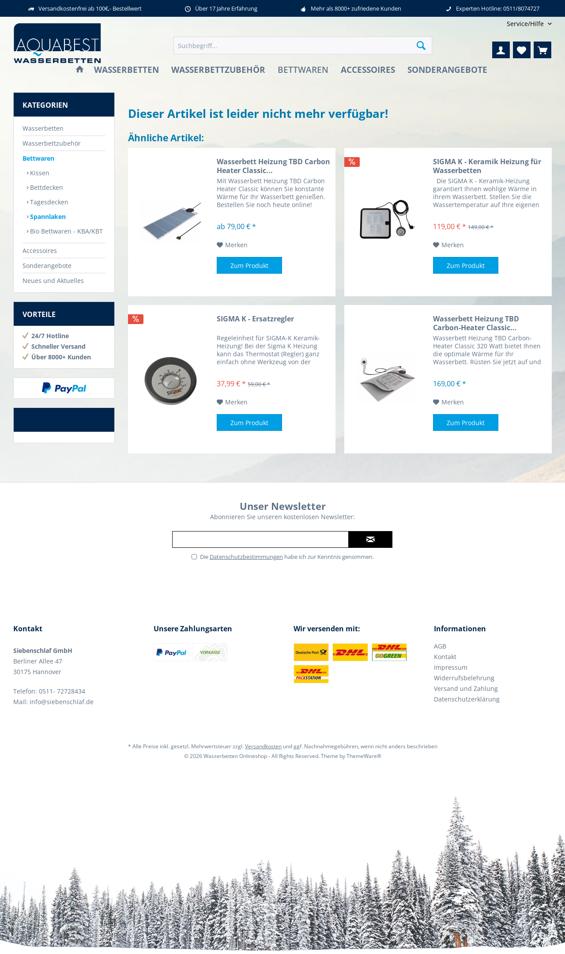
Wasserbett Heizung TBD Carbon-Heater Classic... (476, 323)
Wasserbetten (43, 128)
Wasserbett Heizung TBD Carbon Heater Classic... (273, 166)
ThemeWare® (364, 756)
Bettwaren (38, 158)
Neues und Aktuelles (53, 280)
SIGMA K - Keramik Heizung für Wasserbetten (487, 166)
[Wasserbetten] (126, 70)
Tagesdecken (48, 202)
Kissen (38, 173)
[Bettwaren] (303, 70)
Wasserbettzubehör (52, 143)
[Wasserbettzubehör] (218, 70)
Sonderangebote (47, 265)
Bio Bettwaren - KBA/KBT (65, 231)
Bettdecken (45, 187)
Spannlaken (47, 216)
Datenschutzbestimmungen (246, 557)
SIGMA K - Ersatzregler (255, 319)
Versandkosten (263, 746)
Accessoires (40, 250)
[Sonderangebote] (447, 70)
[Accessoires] (368, 70)
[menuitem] (526, 23)
